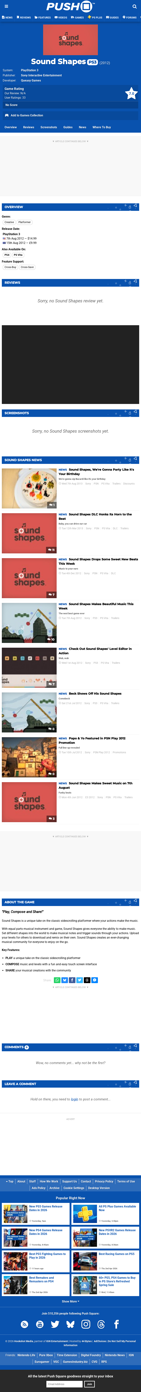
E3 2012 (90, 797)
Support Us (69, 1181)
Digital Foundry (91, 1355)
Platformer (24, 222)
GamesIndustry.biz (75, 1361)
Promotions (119, 752)
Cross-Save (27, 267)
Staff (32, 1181)
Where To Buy (102, 127)
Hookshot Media (23, 1341)
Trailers (116, 483)
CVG (94, 1361)
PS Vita (18, 255)
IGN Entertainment (57, 1341)
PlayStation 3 (29, 70)
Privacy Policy (104, 1181)
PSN (96, 483)
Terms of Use (126, 1181)
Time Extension (67, 1355)
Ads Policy (38, 1188)
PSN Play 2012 (101, 752)
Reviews (28, 127)
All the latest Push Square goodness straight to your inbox (70, 1376)
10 (50, 639)
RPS (104, 1361)
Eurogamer (42, 1361)
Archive (54, 1188)
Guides (68, 127)
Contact (86, 1181)
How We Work (49, 1181)
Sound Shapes (64, 61)
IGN (131, 1355)
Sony (88, 483)
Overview (11, 127)
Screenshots (49, 127)
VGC (56, 1361)
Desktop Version (99, 1188)
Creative (9, 222)
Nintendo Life (26, 1355)
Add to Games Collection (24, 115)
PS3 (95, 618)
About (21, 1181)
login (74, 1099)
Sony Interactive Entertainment (41, 75)
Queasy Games (31, 80)
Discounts (129, 483)
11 (51, 550)
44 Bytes (87, 1341)
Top (9, 1181)
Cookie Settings (74, 1188)
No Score (11, 105)
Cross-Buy (10, 267)
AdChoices (99, 1341)
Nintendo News (115, 1355)
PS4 (7, 255)
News (82, 127)
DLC (115, 528)
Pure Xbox (46, 1355)
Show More (70, 1301)
